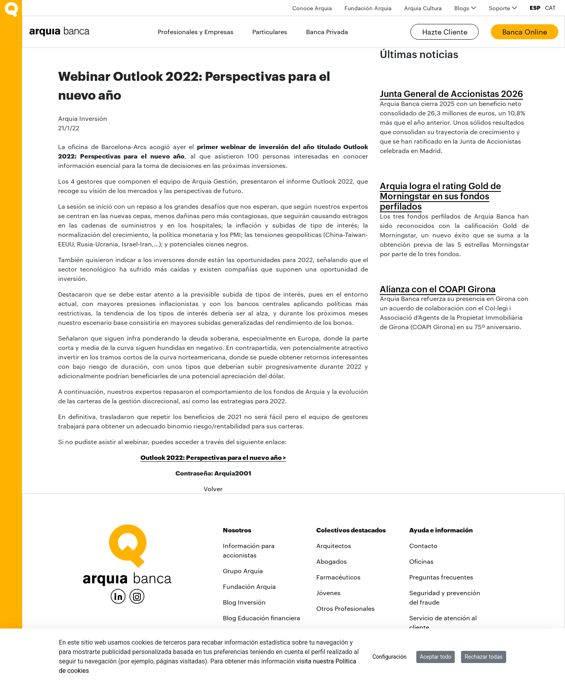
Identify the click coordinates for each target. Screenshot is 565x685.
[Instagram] (137, 595)
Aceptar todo (435, 657)
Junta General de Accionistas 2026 (451, 93)
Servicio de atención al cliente (443, 622)
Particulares (269, 31)
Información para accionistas (249, 550)
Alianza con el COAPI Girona (438, 289)
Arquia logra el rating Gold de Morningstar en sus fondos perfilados (440, 195)
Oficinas (421, 561)
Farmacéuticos (338, 577)
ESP (535, 8)
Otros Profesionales (345, 608)
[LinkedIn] (118, 595)
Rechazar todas (484, 657)
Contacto (423, 545)
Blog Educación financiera (261, 617)
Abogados (331, 561)
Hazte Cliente (444, 31)
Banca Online (524, 31)
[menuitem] (312, 8)
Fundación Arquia (249, 586)
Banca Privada (327, 31)
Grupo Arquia (243, 570)
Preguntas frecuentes (441, 577)
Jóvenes (328, 592)
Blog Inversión (244, 602)
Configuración (389, 657)
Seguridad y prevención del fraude (444, 597)
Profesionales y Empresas (195, 31)
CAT (550, 8)
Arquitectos (333, 545)
